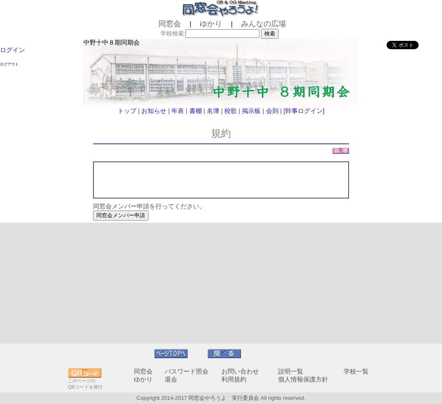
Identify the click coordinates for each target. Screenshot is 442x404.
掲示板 (251, 110)
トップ (127, 110)
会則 (272, 110)
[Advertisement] (221, 283)
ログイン (12, 49)
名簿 (213, 110)
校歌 (230, 110)
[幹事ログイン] (304, 110)
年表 (177, 110)
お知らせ (153, 110)
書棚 (195, 110)
